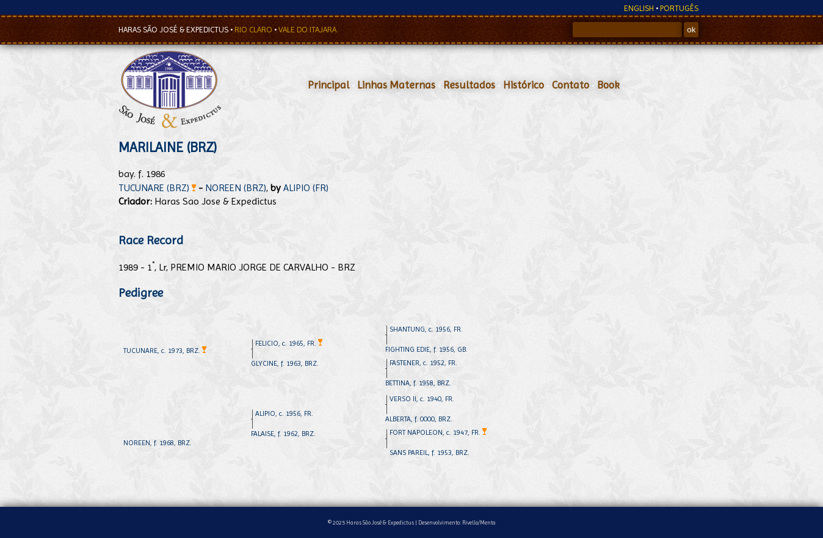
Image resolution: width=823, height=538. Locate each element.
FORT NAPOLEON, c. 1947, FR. (438, 432)
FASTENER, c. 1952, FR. (423, 362)
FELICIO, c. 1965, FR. (288, 343)
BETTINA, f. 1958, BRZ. (418, 383)
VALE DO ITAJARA (307, 29)
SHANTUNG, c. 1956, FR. (426, 329)
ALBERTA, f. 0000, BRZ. (418, 419)
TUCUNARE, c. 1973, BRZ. (164, 350)
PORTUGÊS (679, 8)
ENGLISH (639, 8)
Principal (328, 85)
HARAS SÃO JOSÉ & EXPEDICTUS (174, 29)
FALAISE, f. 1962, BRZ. (283, 433)
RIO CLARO (254, 29)
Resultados (469, 85)
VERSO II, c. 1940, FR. (422, 398)
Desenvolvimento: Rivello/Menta (457, 522)
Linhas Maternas (396, 85)
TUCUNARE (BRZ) (157, 188)
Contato (570, 85)
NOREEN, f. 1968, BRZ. (157, 442)
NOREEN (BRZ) (235, 188)
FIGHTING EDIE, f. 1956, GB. (426, 349)
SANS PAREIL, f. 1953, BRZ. (430, 452)
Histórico (523, 85)
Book (608, 85)
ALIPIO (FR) (305, 188)
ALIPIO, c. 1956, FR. (284, 413)
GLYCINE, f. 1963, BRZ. (285, 363)
